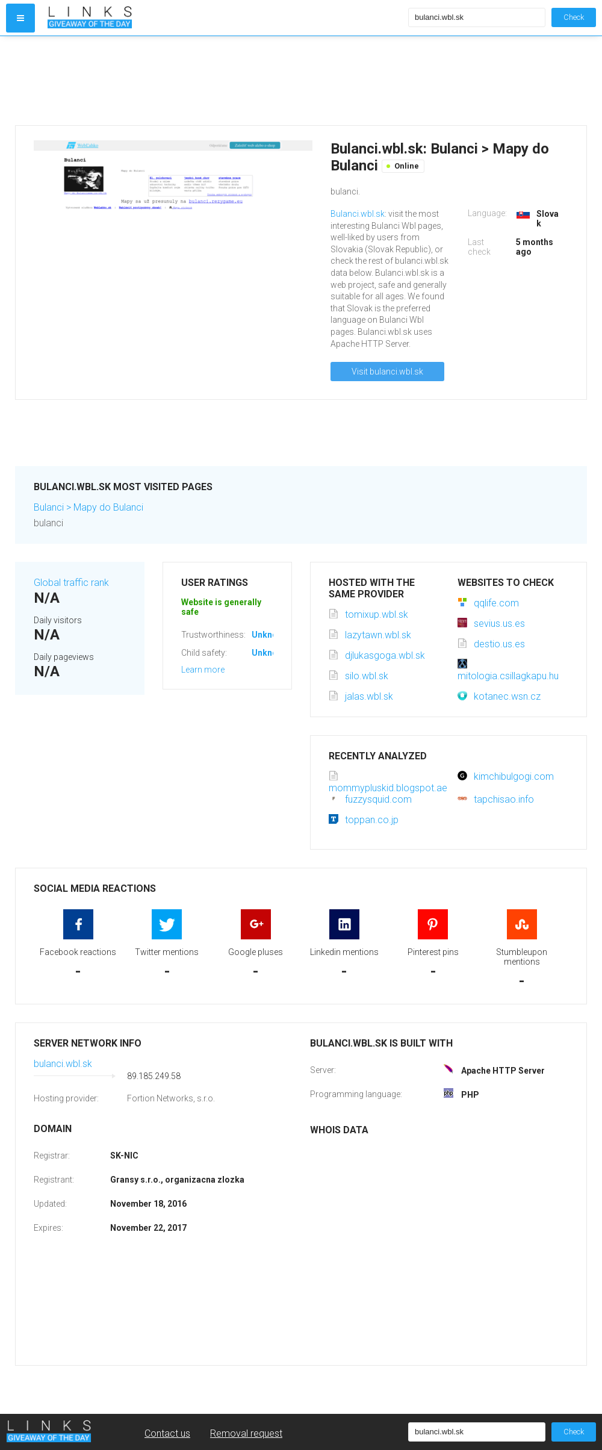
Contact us (167, 1433)
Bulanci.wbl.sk (357, 214)
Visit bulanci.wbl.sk (387, 371)
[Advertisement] (225, 81)
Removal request (246, 1433)
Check (573, 17)
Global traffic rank (71, 582)
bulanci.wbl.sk (63, 1063)
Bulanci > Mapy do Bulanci (88, 507)
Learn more (203, 669)
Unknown (270, 634)
